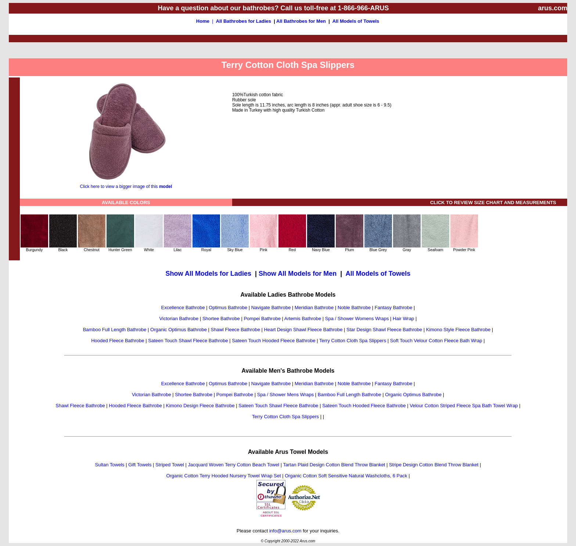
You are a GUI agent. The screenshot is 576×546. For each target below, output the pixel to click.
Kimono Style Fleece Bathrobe (458, 329)
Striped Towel (169, 464)
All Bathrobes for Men (301, 21)
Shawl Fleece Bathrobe (235, 329)
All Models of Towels (355, 21)
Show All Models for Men (297, 273)
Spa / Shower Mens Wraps (285, 394)
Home (202, 21)
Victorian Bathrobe (179, 318)
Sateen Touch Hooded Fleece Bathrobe (273, 340)
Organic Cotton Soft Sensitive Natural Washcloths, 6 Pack (346, 475)
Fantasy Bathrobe (394, 307)
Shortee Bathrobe (221, 318)
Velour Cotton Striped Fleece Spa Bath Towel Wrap (464, 405)
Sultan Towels (110, 464)
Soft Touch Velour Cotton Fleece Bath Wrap (436, 340)
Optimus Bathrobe (228, 307)
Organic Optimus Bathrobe (178, 329)
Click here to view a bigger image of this (126, 184)
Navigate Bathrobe (271, 307)
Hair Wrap (403, 318)
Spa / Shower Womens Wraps (357, 318)
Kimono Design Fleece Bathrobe (200, 405)
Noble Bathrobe (354, 307)
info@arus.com (285, 531)
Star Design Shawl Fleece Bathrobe (384, 329)
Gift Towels (139, 464)
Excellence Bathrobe (183, 307)
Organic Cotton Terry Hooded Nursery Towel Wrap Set (223, 475)
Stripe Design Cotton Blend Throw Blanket (433, 464)
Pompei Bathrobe (262, 318)
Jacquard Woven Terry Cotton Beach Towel (234, 464)
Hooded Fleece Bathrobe (117, 340)
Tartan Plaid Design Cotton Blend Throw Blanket (334, 464)
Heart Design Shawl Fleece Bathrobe (303, 329)
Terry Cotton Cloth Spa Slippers (352, 340)
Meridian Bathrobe (314, 307)
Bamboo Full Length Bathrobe (115, 329)
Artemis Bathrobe (302, 318)
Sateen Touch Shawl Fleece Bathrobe (188, 340)
